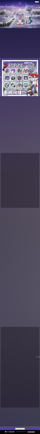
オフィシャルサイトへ (20, 428)
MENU (36, 1)
